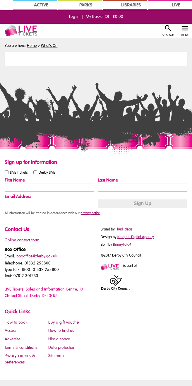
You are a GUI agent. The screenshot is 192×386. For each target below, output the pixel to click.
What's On (49, 45)
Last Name (108, 180)
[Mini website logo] (111, 267)
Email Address (18, 196)
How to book (16, 322)
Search (168, 35)
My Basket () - (104, 16)
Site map (56, 355)
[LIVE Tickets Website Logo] (24, 30)
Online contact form (22, 240)
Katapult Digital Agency (135, 237)
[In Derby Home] (6, 5)
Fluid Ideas (124, 229)
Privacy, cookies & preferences (20, 359)
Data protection (62, 347)
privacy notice (90, 213)
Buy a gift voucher (64, 322)
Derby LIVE (47, 172)
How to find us (61, 330)
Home (32, 45)
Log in (74, 16)
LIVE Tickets (19, 172)
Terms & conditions (21, 347)
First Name (15, 180)
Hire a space (59, 339)
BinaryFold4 (122, 244)
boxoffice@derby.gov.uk (36, 256)
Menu (185, 35)
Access (10, 330)
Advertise (12, 339)
